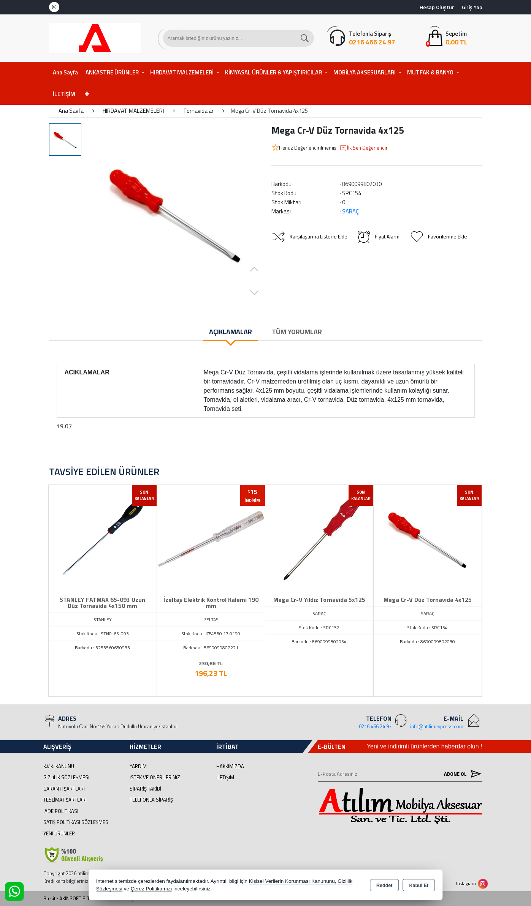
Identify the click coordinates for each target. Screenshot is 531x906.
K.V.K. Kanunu (58, 766)
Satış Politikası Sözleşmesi (76, 822)
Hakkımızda (230, 766)
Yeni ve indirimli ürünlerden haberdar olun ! (424, 746)
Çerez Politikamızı (151, 889)
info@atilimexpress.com (436, 726)
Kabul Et (418, 885)
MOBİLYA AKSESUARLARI (364, 72)
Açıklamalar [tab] (230, 332)
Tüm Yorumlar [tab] (297, 332)
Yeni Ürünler (59, 833)
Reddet (384, 885)
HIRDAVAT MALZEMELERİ (182, 72)
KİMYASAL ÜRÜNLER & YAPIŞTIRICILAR (273, 72)
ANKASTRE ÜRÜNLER (112, 72)
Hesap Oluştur (437, 7)
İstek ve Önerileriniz (155, 777)
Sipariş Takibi (145, 788)
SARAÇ (350, 211)
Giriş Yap (472, 7)
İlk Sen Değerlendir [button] (363, 148)
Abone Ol (461, 773)
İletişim (225, 777)
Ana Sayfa (65, 72)
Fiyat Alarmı (379, 236)
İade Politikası (60, 811)
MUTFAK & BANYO (430, 72)
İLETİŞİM (64, 94)
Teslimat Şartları (65, 799)
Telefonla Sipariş (151, 799)
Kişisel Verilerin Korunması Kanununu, (292, 881)
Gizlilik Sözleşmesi (66, 777)
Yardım (138, 766)
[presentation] (37, 581)
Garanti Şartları (64, 788)
